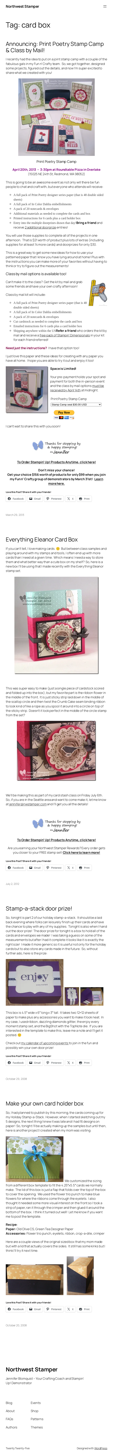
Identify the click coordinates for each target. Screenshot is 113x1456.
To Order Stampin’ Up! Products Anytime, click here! (56, 462)
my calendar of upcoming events (45, 1043)
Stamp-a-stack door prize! (39, 908)
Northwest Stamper (22, 6)
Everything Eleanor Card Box (42, 539)
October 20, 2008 (16, 1325)
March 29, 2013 (15, 515)
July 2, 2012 (12, 884)
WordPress (100, 1448)
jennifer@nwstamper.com (28, 804)
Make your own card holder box (44, 1103)
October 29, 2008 (16, 1079)
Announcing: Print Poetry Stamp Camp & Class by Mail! (55, 47)
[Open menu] (105, 6)
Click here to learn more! (81, 852)
